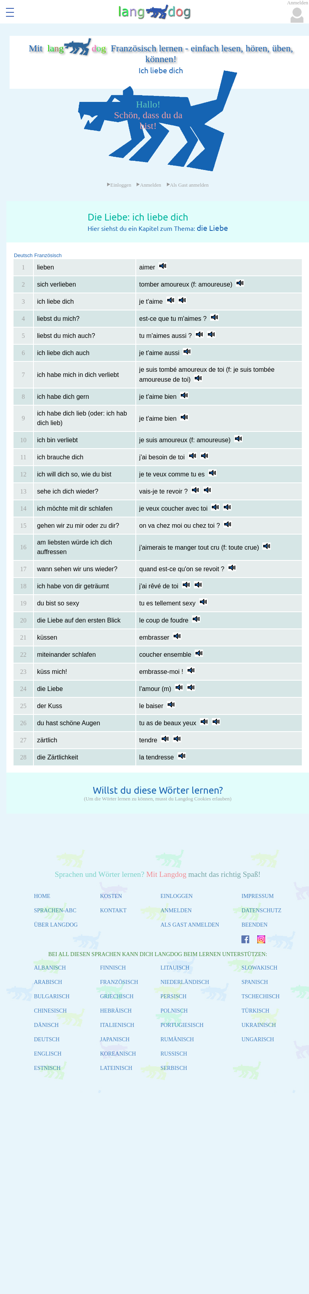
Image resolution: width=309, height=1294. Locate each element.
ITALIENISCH (117, 1025)
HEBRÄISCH (115, 1011)
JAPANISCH (114, 1039)
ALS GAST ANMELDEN (189, 925)
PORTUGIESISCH (181, 1025)
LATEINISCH (116, 1068)
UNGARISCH (257, 1039)
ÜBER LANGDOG (56, 925)
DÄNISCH (46, 1025)
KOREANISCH (118, 1054)
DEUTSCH (47, 1039)
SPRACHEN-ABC (55, 910)
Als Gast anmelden (187, 185)
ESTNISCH (47, 1068)
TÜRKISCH (255, 1011)
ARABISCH (48, 982)
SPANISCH (254, 982)
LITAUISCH (175, 968)
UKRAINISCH (258, 1025)
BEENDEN (254, 925)
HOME (42, 896)
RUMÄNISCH (177, 1039)
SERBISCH (173, 1068)
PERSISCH (173, 996)
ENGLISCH (47, 1054)
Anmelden (148, 185)
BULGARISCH (51, 996)
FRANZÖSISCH (119, 982)
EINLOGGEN (176, 896)
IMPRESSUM (257, 896)
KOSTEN (111, 896)
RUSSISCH (173, 1054)
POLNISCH (174, 1011)
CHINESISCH (50, 1011)
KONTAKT (113, 910)
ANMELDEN (176, 910)
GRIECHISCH (116, 996)
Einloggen (119, 185)
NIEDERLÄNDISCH (184, 982)
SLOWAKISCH (259, 968)
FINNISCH (113, 968)
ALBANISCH (50, 968)
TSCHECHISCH (260, 996)
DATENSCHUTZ (261, 910)
